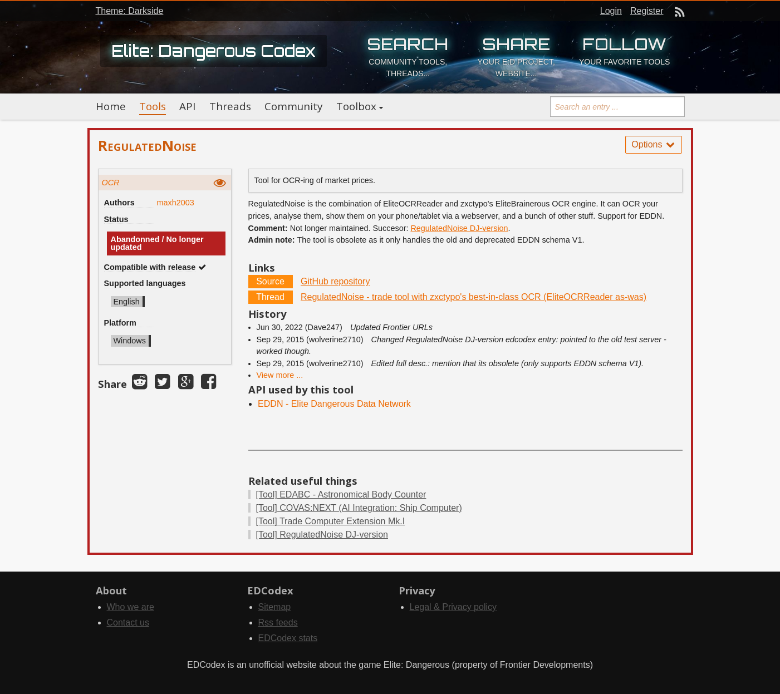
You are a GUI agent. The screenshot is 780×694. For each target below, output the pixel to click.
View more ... (280, 375)
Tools (152, 106)
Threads (230, 106)
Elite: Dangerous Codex (213, 51)
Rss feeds (278, 622)
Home (111, 106)
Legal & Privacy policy (453, 607)
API (187, 106)
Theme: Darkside (130, 11)
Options (653, 144)
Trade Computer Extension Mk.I (330, 521)
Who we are (130, 607)
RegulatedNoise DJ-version (459, 228)
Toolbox (356, 106)
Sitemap (274, 607)
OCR (111, 182)
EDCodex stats (288, 638)
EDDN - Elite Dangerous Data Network (334, 403)
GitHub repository (335, 281)
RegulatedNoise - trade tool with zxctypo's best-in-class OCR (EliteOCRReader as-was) (473, 297)
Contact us (128, 622)
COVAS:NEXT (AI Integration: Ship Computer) (359, 508)
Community (293, 106)
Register (647, 11)
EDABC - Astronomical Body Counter (341, 494)
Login (611, 11)
